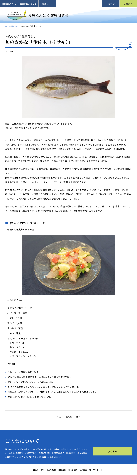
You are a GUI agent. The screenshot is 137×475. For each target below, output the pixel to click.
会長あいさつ (38, 469)
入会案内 (128, 3)
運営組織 (62, 469)
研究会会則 (72, 469)
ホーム (7, 26)
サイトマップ (98, 469)
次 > (78, 417)
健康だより (15, 26)
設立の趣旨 (51, 469)
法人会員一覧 (85, 469)
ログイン (111, 3)
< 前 (59, 417)
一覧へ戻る (68, 417)
